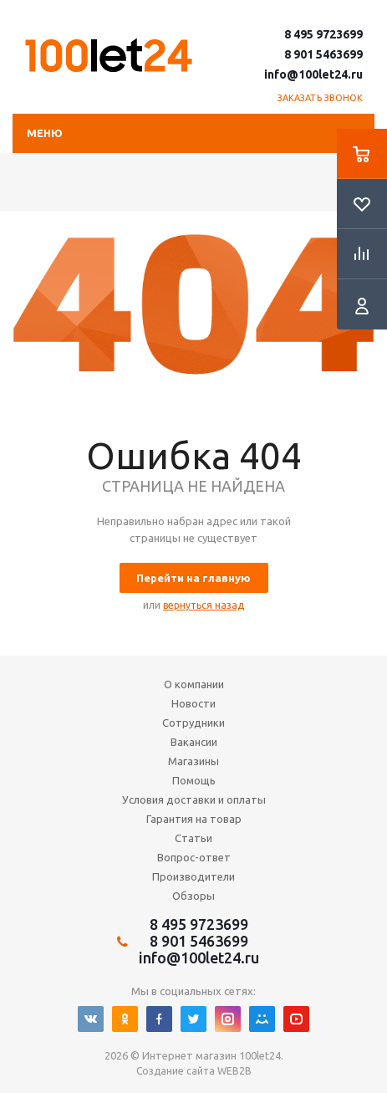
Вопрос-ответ (194, 857)
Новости (193, 703)
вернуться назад (203, 605)
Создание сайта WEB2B (194, 1070)
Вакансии (194, 742)
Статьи (193, 838)
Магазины (193, 761)
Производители (193, 876)
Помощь (194, 780)
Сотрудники (193, 722)
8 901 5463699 (323, 54)
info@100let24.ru (313, 74)
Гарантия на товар (194, 819)
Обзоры (193, 895)
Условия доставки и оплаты (194, 799)
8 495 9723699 (323, 34)
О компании (194, 684)
